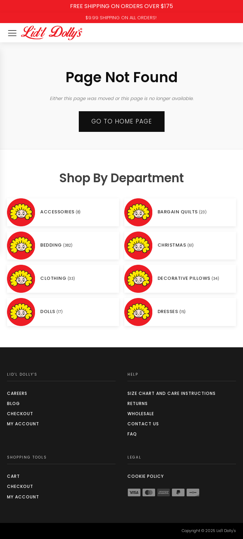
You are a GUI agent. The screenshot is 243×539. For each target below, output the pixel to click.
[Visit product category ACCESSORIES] (63, 212)
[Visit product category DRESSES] (180, 312)
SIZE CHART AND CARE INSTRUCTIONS (171, 393)
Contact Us (143, 424)
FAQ (132, 434)
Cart (13, 476)
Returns (137, 403)
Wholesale (140, 414)
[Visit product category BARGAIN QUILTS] (180, 212)
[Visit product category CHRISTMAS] (180, 246)
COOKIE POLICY (145, 476)
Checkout (20, 414)
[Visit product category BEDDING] (63, 246)
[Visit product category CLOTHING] (63, 279)
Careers (17, 393)
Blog (13, 403)
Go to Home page (121, 121)
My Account (23, 424)
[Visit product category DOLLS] (63, 312)
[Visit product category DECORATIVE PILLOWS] (180, 279)
